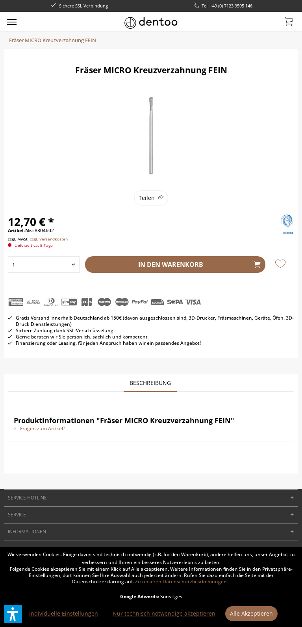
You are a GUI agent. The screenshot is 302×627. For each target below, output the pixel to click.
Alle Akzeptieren (251, 613)
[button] (13, 614)
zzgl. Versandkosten (49, 239)
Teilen (147, 198)
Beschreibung (150, 383)
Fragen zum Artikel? (39, 428)
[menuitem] (12, 21)
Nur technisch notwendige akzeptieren (164, 613)
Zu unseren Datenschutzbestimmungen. (181, 581)
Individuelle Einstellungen (63, 613)
